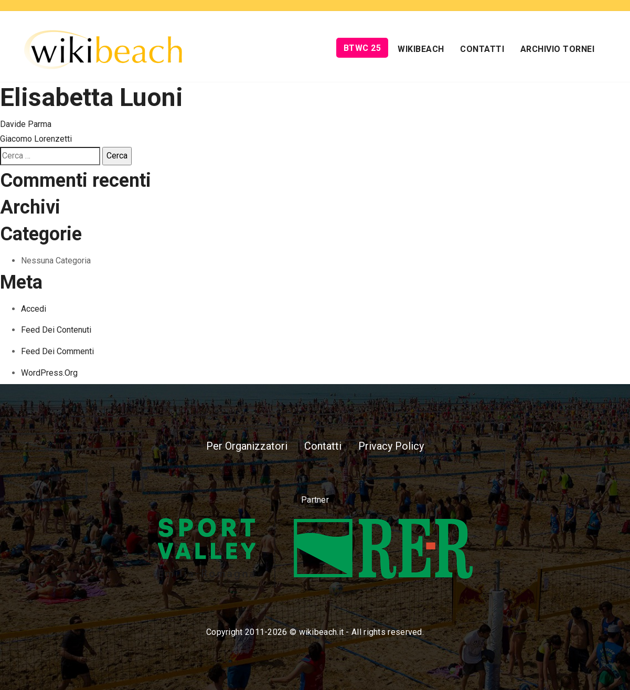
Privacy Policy (391, 446)
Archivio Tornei (557, 49)
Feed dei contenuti (56, 330)
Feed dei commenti (57, 351)
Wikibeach (421, 49)
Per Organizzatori (246, 446)
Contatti (482, 49)
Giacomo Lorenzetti (36, 139)
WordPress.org (49, 373)
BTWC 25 (362, 48)
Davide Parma (25, 124)
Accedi (33, 309)
